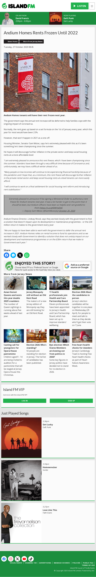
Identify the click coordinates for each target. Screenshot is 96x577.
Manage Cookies (62, 563)
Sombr (45, 470)
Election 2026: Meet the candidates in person (82, 287)
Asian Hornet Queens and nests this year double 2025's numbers (14, 289)
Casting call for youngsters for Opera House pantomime (14, 342)
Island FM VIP (13, 389)
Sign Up (71, 401)
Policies (76, 563)
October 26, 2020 (67, 210)
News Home (13, 41)
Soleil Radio (16, 563)
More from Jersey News (32, 41)
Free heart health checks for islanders (82, 339)
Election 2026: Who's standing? (36, 339)
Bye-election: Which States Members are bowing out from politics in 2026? (59, 343)
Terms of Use (88, 565)
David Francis (22, 18)
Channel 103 (31, 563)
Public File (88, 563)
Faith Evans (47, 513)
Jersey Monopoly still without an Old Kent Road (36, 287)
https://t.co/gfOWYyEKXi (51, 207)
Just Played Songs (15, 413)
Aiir (93, 571)
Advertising (45, 563)
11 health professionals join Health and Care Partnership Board (59, 289)
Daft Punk (69, 18)
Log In (25, 401)
